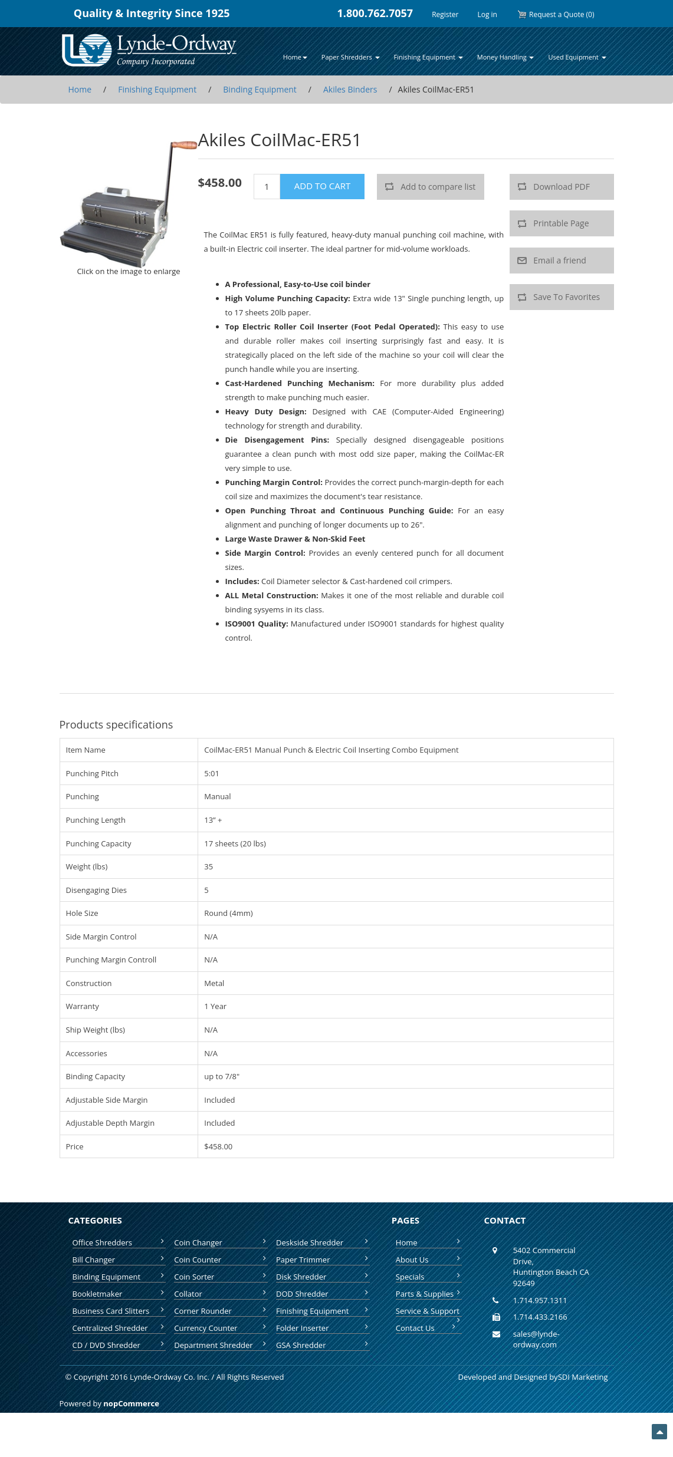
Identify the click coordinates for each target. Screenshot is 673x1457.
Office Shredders (119, 1242)
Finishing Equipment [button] (428, 56)
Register (445, 14)
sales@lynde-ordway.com (536, 1339)
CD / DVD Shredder (119, 1345)
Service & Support (429, 1311)
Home (429, 1242)
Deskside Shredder (323, 1242)
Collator (221, 1293)
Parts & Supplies (429, 1293)
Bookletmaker (119, 1293)
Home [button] (295, 56)
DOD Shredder (323, 1293)
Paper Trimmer (323, 1259)
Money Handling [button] (505, 56)
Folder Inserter (323, 1328)
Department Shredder (221, 1345)
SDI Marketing (583, 1377)
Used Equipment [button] (577, 56)
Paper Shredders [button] (350, 56)
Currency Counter (221, 1328)
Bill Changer (119, 1259)
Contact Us (427, 1328)
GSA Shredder (323, 1345)
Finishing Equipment (323, 1311)
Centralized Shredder (119, 1328)
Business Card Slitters (119, 1311)
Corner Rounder (221, 1311)
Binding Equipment (119, 1276)
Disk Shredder (323, 1276)
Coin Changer (221, 1242)
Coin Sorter (221, 1276)
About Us (429, 1259)
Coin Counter (221, 1259)
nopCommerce (131, 1403)
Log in (487, 14)
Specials (429, 1276)
